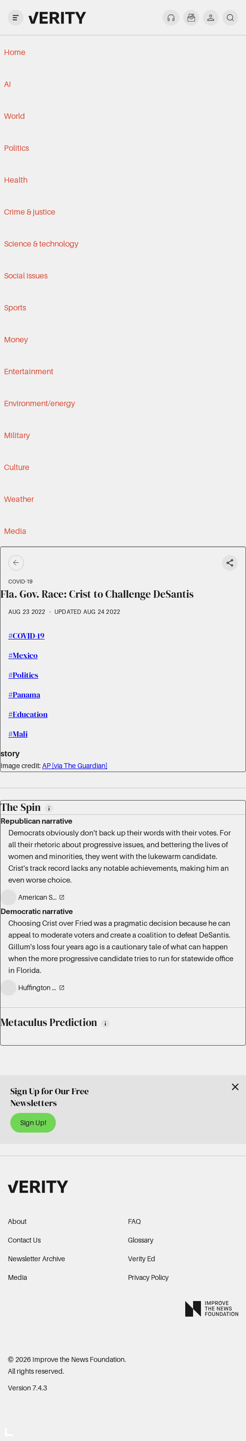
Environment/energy (39, 403)
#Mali (17, 733)
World (14, 116)
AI (7, 84)
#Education (28, 714)
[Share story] (230, 563)
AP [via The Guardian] (74, 765)
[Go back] (69, 563)
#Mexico (23, 655)
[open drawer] (16, 18)
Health (15, 180)
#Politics (23, 674)
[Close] (235, 1087)
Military (17, 435)
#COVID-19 (26, 635)
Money (16, 339)
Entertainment (28, 371)
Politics (16, 148)
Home (14, 52)
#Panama (24, 694)
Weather (19, 499)
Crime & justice (29, 212)
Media (15, 531)
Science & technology (41, 244)
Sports (15, 307)
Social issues (26, 275)
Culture (16, 467)
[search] (230, 18)
